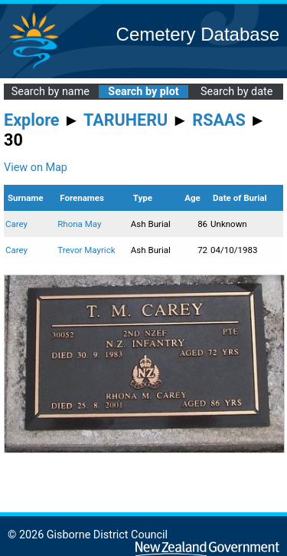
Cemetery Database (197, 34)
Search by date (236, 91)
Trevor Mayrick (86, 250)
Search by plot (143, 91)
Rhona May (79, 224)
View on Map (35, 167)
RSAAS (218, 120)
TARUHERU (125, 120)
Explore (32, 120)
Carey (16, 224)
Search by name (50, 91)
